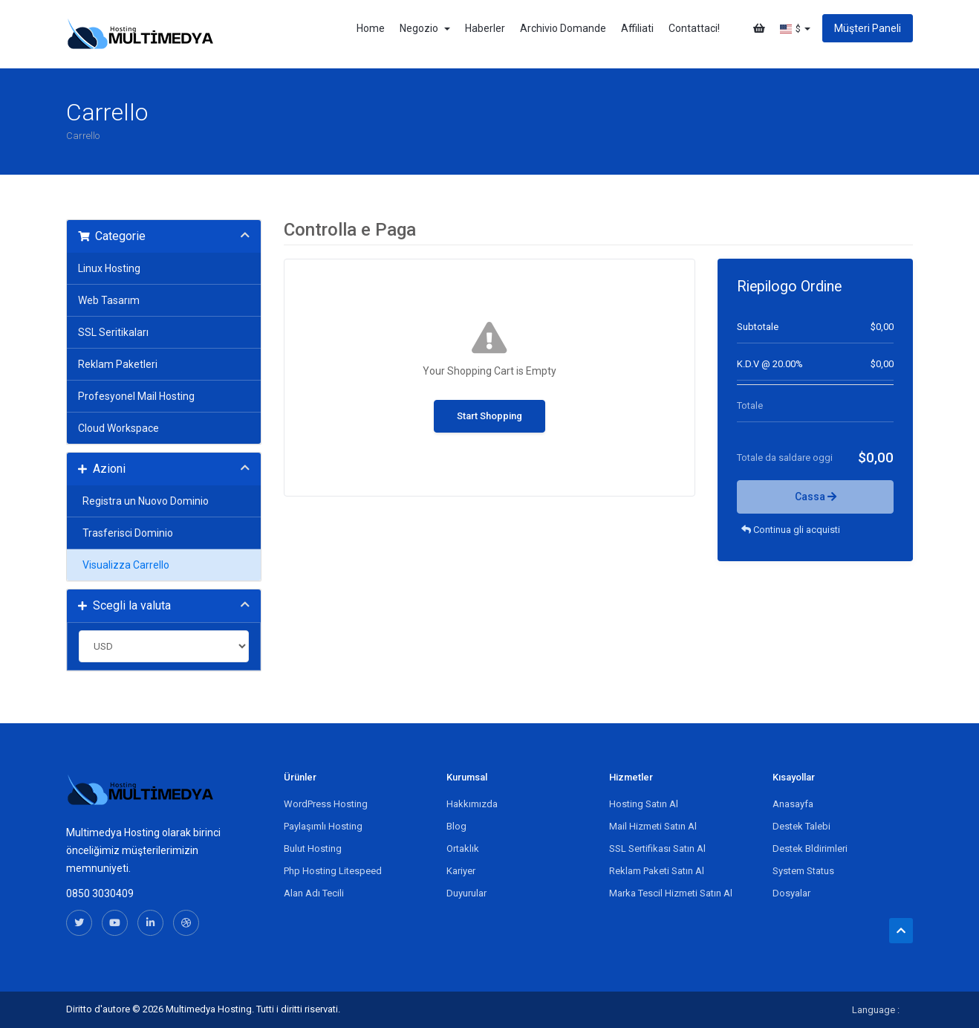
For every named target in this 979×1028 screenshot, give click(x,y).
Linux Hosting (109, 268)
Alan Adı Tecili (314, 893)
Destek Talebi (801, 826)
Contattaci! (694, 28)
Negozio (425, 28)
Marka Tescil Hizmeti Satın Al (670, 893)
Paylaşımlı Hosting (323, 826)
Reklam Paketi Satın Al (656, 870)
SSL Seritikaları (113, 332)
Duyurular (466, 893)
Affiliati (637, 28)
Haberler (485, 28)
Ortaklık (462, 848)
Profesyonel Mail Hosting (136, 396)
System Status (803, 870)
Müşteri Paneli (867, 28)
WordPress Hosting (326, 803)
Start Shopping (489, 415)
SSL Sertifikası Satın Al (657, 848)
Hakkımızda (472, 803)
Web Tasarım (109, 300)
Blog (456, 826)
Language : (876, 1009)
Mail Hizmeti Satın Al (653, 826)
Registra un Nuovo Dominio (143, 501)
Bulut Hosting (313, 848)
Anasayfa (793, 803)
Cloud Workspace (118, 428)
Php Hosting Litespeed (333, 870)
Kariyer (460, 870)
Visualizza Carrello (123, 565)
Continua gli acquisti (790, 529)
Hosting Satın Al (643, 803)
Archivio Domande (563, 28)
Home (371, 28)
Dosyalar (791, 893)
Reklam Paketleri (117, 364)
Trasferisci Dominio (125, 533)
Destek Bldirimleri (810, 848)
